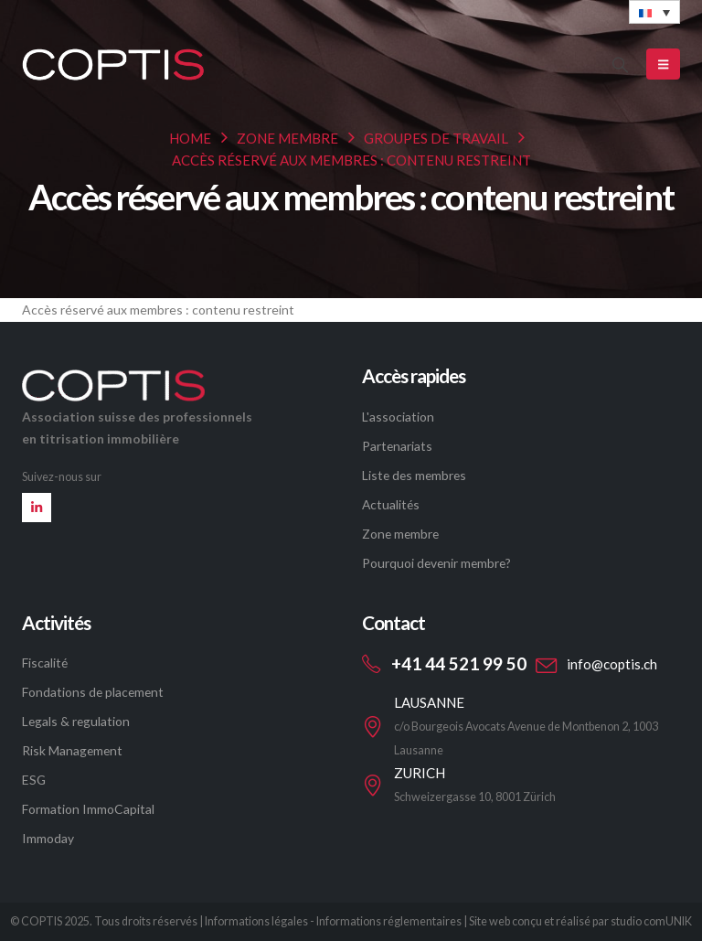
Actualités (391, 504)
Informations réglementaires (389, 921)
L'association (398, 416)
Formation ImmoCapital (88, 809)
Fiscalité (45, 662)
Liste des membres (414, 475)
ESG (34, 779)
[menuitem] (654, 12)
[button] (620, 65)
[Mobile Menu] (663, 64)
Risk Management (72, 750)
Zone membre (400, 533)
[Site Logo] (113, 64)
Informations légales (256, 921)
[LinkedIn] (36, 507)
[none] (654, 12)
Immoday (48, 838)
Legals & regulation (76, 721)
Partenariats (397, 446)
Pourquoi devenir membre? (436, 563)
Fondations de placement (93, 692)
